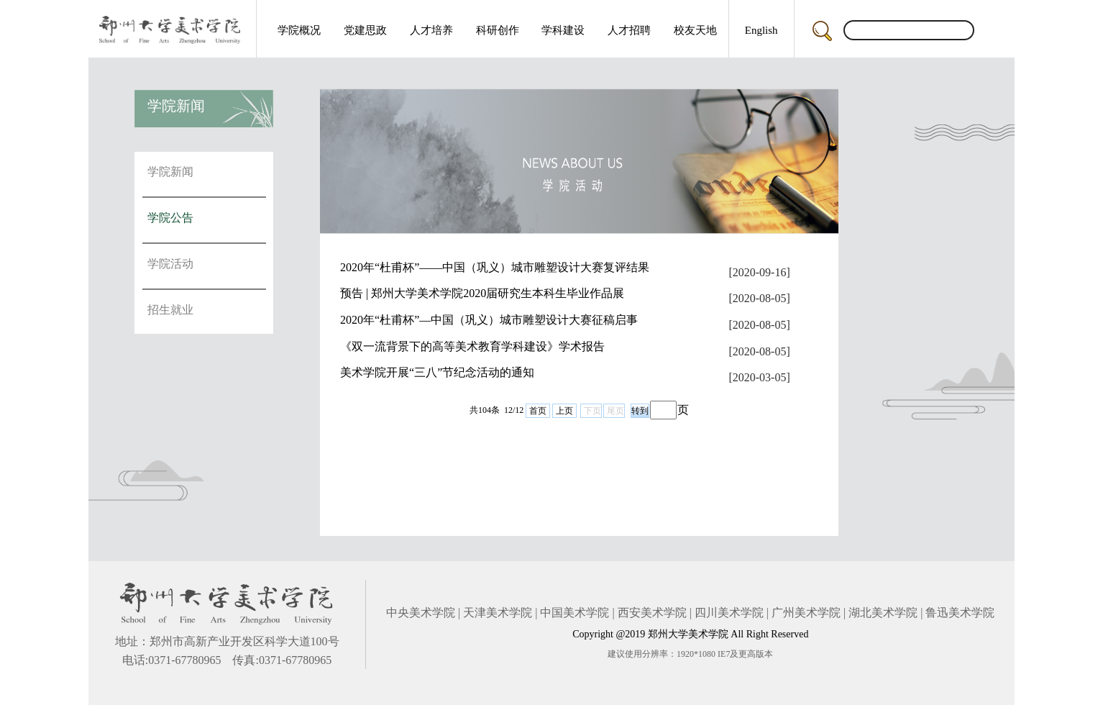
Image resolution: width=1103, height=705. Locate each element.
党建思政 (365, 30)
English (761, 30)
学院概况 (299, 30)
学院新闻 (170, 171)
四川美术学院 (729, 612)
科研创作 (497, 30)
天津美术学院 (497, 612)
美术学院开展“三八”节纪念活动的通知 (437, 372)
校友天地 (695, 30)
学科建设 (563, 30)
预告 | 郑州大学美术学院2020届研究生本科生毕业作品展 (482, 293)
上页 (564, 411)
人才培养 (431, 30)
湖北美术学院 (882, 612)
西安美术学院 (652, 612)
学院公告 (170, 218)
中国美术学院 (574, 612)
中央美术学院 (420, 612)
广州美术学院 (806, 612)
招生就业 (170, 310)
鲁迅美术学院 (959, 612)
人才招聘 (629, 30)
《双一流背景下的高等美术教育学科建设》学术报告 (472, 346)
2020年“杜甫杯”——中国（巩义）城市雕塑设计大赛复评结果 (494, 267)
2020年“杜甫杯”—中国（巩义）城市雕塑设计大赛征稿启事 (489, 320)
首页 (537, 411)
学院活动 (170, 264)
